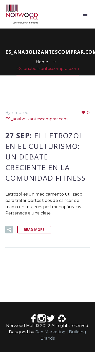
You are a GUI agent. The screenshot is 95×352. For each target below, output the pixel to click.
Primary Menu (85, 14)
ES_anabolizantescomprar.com (36, 119)
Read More (34, 229)
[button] (9, 229)
